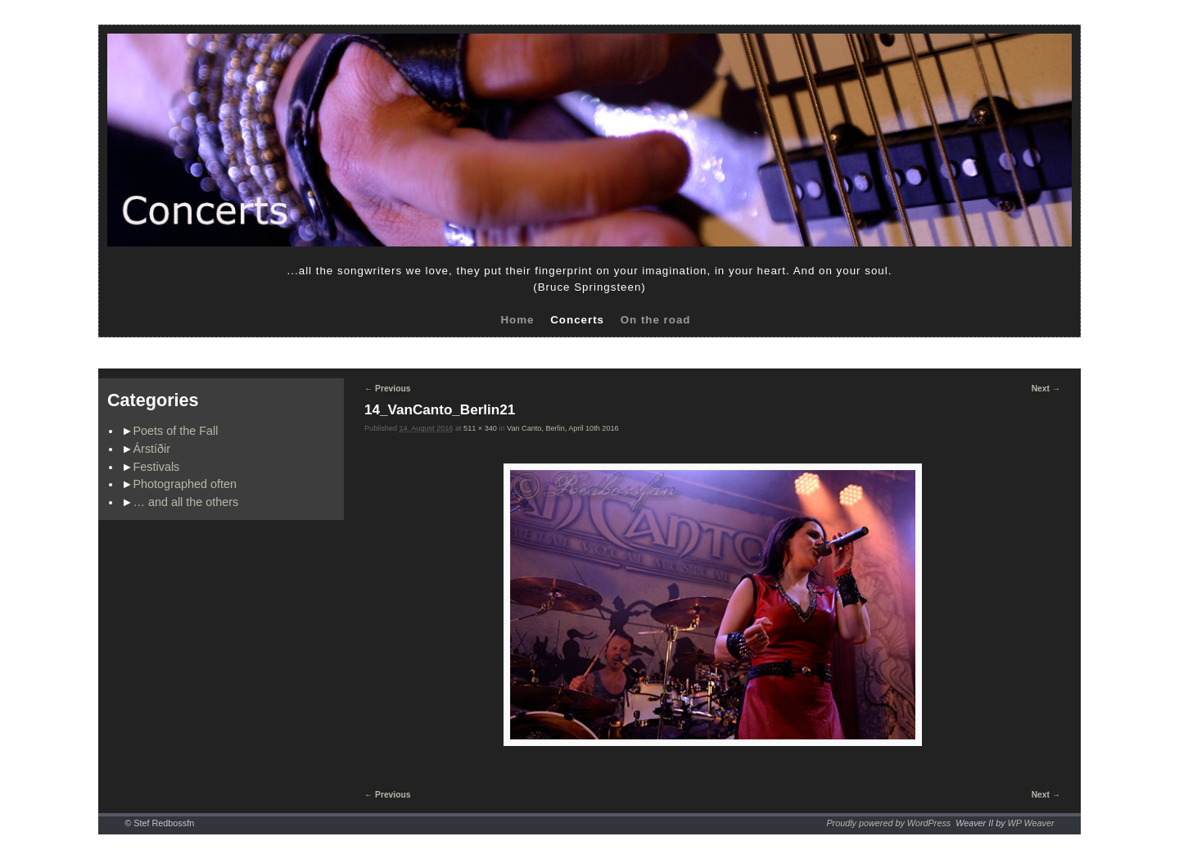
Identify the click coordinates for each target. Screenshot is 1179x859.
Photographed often (185, 484)
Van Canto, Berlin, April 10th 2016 (563, 428)
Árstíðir (152, 448)
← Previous (387, 388)
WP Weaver (1031, 823)
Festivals (156, 466)
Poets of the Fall (176, 430)
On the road (656, 320)
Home (517, 320)
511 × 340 (480, 428)
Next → (1046, 388)
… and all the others (186, 502)
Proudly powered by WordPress (888, 823)
